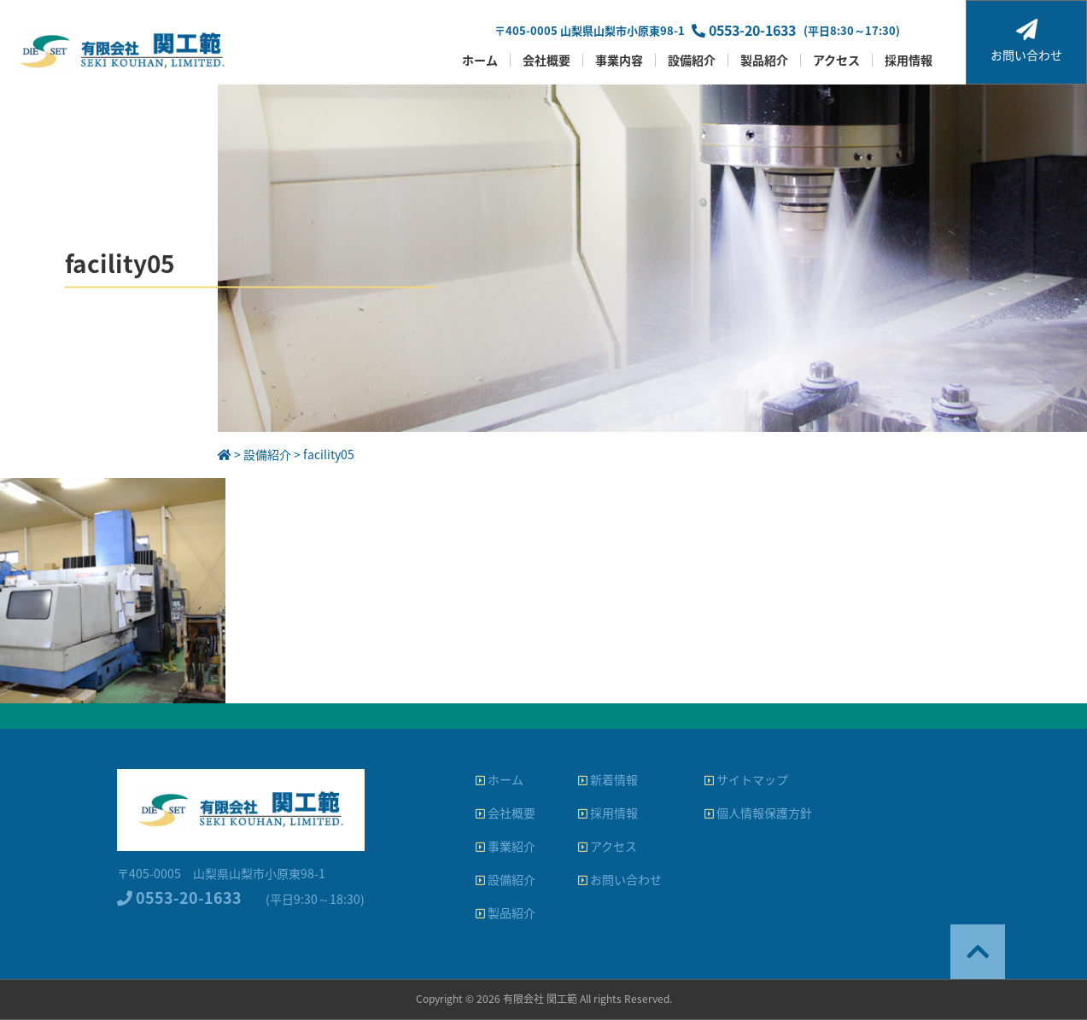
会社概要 (546, 60)
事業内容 (619, 60)
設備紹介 (692, 60)
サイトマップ (746, 779)
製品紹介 (764, 60)
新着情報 (608, 779)
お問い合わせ (1026, 41)
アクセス (836, 60)
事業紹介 (505, 845)
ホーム (480, 60)
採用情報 (908, 60)
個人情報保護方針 (758, 812)
